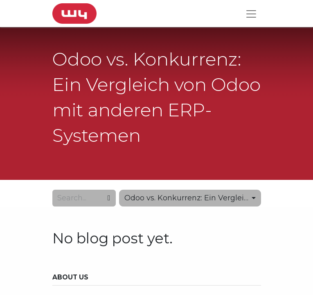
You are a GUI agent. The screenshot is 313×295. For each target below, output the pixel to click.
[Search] (109, 198)
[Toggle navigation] (251, 13)
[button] (190, 198)
